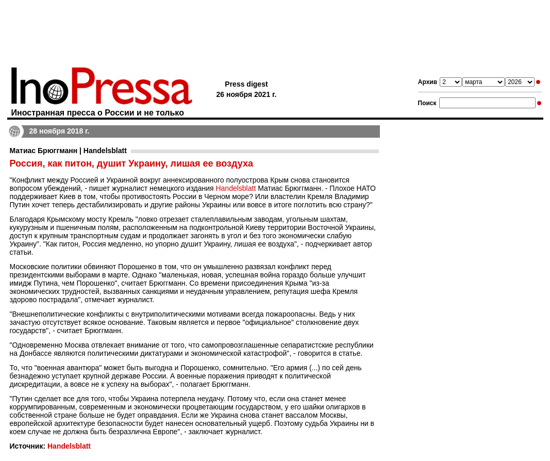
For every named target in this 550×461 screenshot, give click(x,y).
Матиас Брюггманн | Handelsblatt (68, 150)
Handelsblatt (235, 188)
